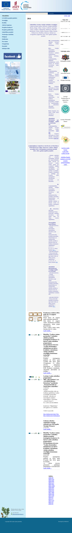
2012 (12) (51, 500)
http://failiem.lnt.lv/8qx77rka (51, 414)
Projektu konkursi (7, 27)
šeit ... (54, 250)
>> (69, 20)
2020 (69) (51, 487)
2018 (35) (51, 491)
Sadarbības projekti (7, 32)
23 (61, 40)
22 (69, 36)
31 (62, 44)
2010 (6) (51, 504)
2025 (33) (51, 479)
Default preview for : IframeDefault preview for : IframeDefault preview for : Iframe (37, 66)
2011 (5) (51, 502)
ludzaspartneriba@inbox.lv (17, 514)
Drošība (4, 22)
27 (66, 40)
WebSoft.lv (66, 521)
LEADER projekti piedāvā (9, 18)
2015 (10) (51, 495)
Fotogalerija (5, 44)
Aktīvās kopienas (7, 25)
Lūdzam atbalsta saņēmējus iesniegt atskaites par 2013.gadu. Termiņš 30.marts (51, 423)
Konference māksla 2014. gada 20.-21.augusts (51, 313)
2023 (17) (51, 482)
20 (66, 36)
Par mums (5, 41)
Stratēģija (5, 20)
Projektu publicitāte (7, 30)
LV (69, 16)
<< (61, 20)
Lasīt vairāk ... (47, 330)
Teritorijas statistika (7, 34)
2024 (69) (51, 481)
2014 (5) (51, 497)
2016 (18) (51, 494)
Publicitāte (5, 39)
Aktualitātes (5, 15)
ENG (66, 16)
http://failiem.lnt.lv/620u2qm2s (51, 415)
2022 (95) (51, 484)
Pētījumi (4, 37)
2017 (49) (51, 492)
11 (63, 32)
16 (61, 36)
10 (62, 32)
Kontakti (4, 46)
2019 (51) (51, 489)
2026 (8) (51, 478)
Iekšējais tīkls (6, 48)
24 (62, 40)
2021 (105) (52, 486)
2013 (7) (51, 499)
